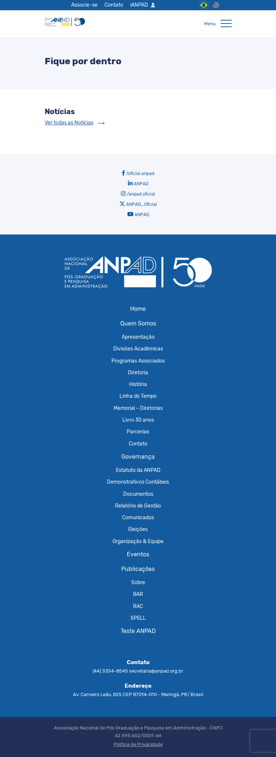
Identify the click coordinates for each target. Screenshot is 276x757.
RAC (138, 606)
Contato (113, 5)
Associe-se (84, 5)
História (138, 384)
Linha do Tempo (138, 396)
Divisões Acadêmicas (138, 349)
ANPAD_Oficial (138, 204)
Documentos (138, 494)
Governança (138, 456)
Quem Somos (138, 323)
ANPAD (138, 183)
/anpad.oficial (138, 194)
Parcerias (138, 431)
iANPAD (139, 5)
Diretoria (138, 372)
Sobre (138, 582)
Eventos (138, 554)
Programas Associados (138, 361)
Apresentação (138, 337)
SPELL (138, 618)
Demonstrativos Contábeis (138, 482)
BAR (138, 594)
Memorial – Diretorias (138, 408)
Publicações (138, 568)
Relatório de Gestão (138, 506)
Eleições (138, 529)
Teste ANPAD (138, 630)
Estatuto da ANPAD (138, 470)
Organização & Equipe (138, 541)
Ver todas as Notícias (69, 123)
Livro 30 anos (138, 420)
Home (138, 308)
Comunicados (138, 517)
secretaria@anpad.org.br (156, 671)
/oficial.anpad (138, 173)
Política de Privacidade (138, 744)
